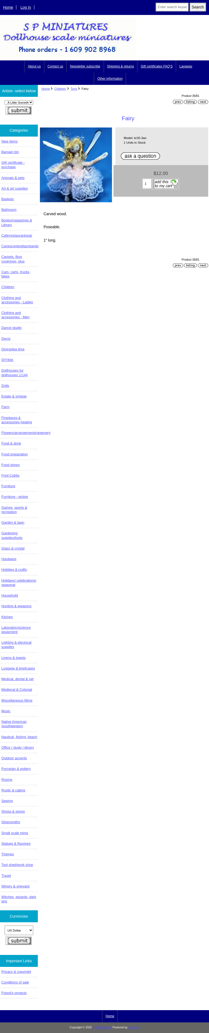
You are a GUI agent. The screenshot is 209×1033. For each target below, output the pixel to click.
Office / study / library (17, 747)
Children (60, 88)
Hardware (8, 559)
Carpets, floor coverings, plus (12, 259)
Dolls (5, 386)
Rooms (6, 780)
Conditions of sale (15, 982)
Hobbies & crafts (14, 570)
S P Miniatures (102, 1027)
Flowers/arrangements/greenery (19, 433)
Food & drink (11, 443)
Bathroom (8, 210)
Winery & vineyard (15, 886)
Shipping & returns (120, 66)
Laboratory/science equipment (16, 629)
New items (9, 141)
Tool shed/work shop (17, 865)
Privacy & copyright (16, 972)
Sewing (7, 801)
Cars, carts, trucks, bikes (15, 274)
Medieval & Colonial (16, 689)
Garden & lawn (12, 522)
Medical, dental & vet (17, 679)
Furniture (8, 486)
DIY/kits (7, 360)
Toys (73, 88)
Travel (6, 876)
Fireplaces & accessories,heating (16, 420)
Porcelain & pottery (16, 769)
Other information (110, 79)
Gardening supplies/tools (11, 535)
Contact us (55, 66)
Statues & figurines (15, 843)
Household (9, 595)
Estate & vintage (14, 396)
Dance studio (11, 328)
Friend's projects (14, 993)
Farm (5, 407)
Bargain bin (10, 152)
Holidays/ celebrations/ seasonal (18, 582)
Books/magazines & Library (16, 222)
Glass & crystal (12, 548)
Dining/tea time (12, 349)
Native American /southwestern (14, 724)
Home (8, 7)
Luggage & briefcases (18, 668)
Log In (25, 7)
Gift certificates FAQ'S (157, 66)
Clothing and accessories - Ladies (17, 300)
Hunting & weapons (16, 606)
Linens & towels (13, 658)
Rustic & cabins (13, 790)
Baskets (7, 199)
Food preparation (14, 454)
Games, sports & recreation (14, 509)
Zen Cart (134, 1027)
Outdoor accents (14, 758)
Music (5, 711)
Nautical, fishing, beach (19, 737)
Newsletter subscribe (85, 66)
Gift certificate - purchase (13, 165)
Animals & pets (12, 178)
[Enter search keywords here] (172, 7)
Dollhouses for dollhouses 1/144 (14, 372)
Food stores (10, 465)
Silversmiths (10, 822)
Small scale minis (14, 833)
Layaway (185, 66)
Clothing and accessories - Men (15, 315)
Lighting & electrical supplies (16, 644)
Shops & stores (13, 811)
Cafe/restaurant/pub (16, 235)
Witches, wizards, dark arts (18, 899)
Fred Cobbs (10, 475)
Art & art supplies (14, 188)
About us (34, 66)
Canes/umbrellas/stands (19, 246)
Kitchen (7, 617)
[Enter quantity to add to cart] (147, 183)
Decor (6, 339)
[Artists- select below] (19, 102)
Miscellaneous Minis (16, 700)
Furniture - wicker (14, 497)
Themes (7, 854)
